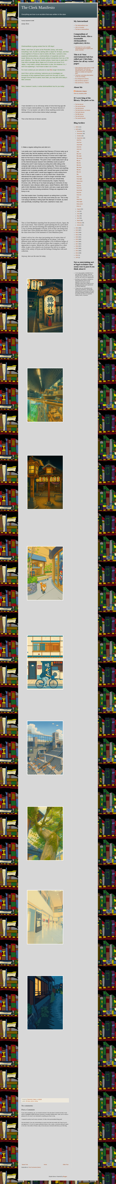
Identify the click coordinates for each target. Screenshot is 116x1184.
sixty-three (79, 144)
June (78, 213)
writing (36, 1101)
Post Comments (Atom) (35, 1167)
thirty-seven (80, 204)
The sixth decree (79, 116)
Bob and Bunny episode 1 (82, 80)
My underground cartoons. (82, 78)
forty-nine (79, 176)
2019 (77, 239)
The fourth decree (80, 112)
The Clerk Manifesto (38, 7)
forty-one (79, 194)
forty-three (79, 190)
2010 (77, 255)
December (80, 131)
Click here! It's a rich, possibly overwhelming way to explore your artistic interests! (84, 48)
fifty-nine (79, 153)
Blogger (65, 1176)
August (79, 209)
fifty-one (79, 172)
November (80, 133)
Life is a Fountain (79, 27)
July (78, 211)
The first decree (79, 104)
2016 (77, 246)
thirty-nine (79, 199)
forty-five (79, 185)
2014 (77, 250)
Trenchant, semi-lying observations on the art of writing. (84, 76)
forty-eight (79, 178)
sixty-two (79, 147)
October (79, 135)
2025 (77, 129)
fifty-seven (79, 158)
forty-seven (79, 181)
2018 (77, 241)
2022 (77, 232)
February (79, 222)
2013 (77, 253)
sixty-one (79, 149)
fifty (78, 174)
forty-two (79, 192)
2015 (77, 248)
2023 (77, 230)
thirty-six (79, 206)
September (80, 138)
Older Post (65, 1164)
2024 (77, 228)
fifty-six (78, 160)
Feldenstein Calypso (81, 91)
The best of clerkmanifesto (82, 29)
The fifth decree (79, 114)
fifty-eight (79, 156)
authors (32, 1101)
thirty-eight (79, 201)
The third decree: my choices (82, 110)
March (79, 220)
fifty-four (79, 165)
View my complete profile (80, 93)
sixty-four (79, 142)
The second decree (80, 106)
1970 (77, 257)
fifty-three (79, 167)
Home (45, 1164)
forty (78, 197)
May (78, 216)
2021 (77, 234)
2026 (77, 127)
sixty (78, 151)
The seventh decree (80, 118)
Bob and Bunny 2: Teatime (82, 82)
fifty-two (79, 169)
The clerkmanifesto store (81, 25)
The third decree (79, 108)
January (79, 225)
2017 (77, 244)
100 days (28, 1101)
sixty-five (79, 140)
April (78, 218)
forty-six (79, 183)
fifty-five (79, 163)
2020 (77, 237)
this (51, 70)
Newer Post (25, 1164)
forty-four (79, 188)
